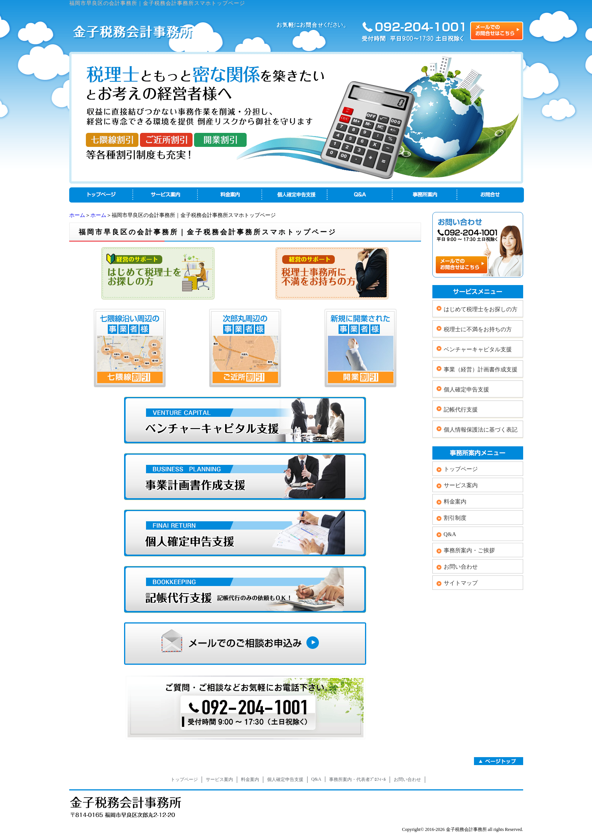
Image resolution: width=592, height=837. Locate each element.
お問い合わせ (461, 567)
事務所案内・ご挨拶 (469, 550)
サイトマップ (461, 583)
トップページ (461, 469)
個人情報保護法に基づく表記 (480, 430)
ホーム (77, 215)
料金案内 (455, 502)
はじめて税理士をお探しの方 (480, 309)
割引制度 (455, 518)
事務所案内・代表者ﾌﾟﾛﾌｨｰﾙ (357, 779)
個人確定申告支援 (466, 390)
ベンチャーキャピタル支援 (478, 349)
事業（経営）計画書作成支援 (480, 369)
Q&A (450, 534)
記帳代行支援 (461, 410)
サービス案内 (461, 485)
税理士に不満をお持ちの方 (478, 329)
